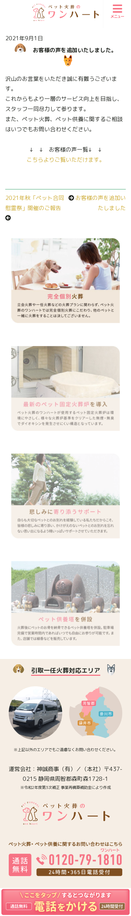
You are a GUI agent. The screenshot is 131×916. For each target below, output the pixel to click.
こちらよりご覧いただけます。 (66, 160)
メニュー (117, 11)
